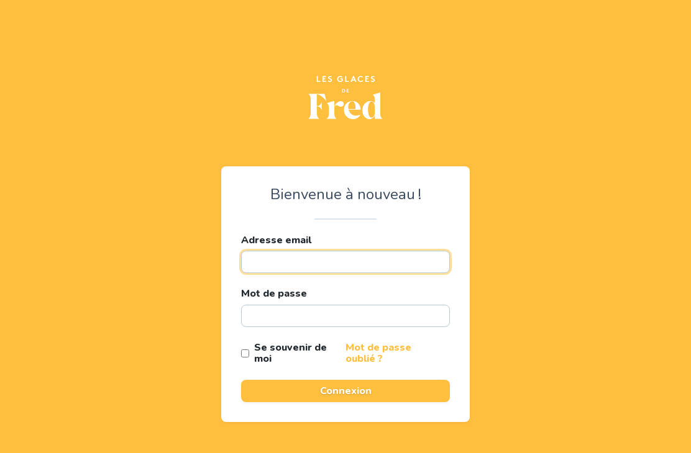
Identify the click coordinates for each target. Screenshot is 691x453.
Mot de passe (274, 293)
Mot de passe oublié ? (378, 353)
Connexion (346, 391)
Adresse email (276, 240)
